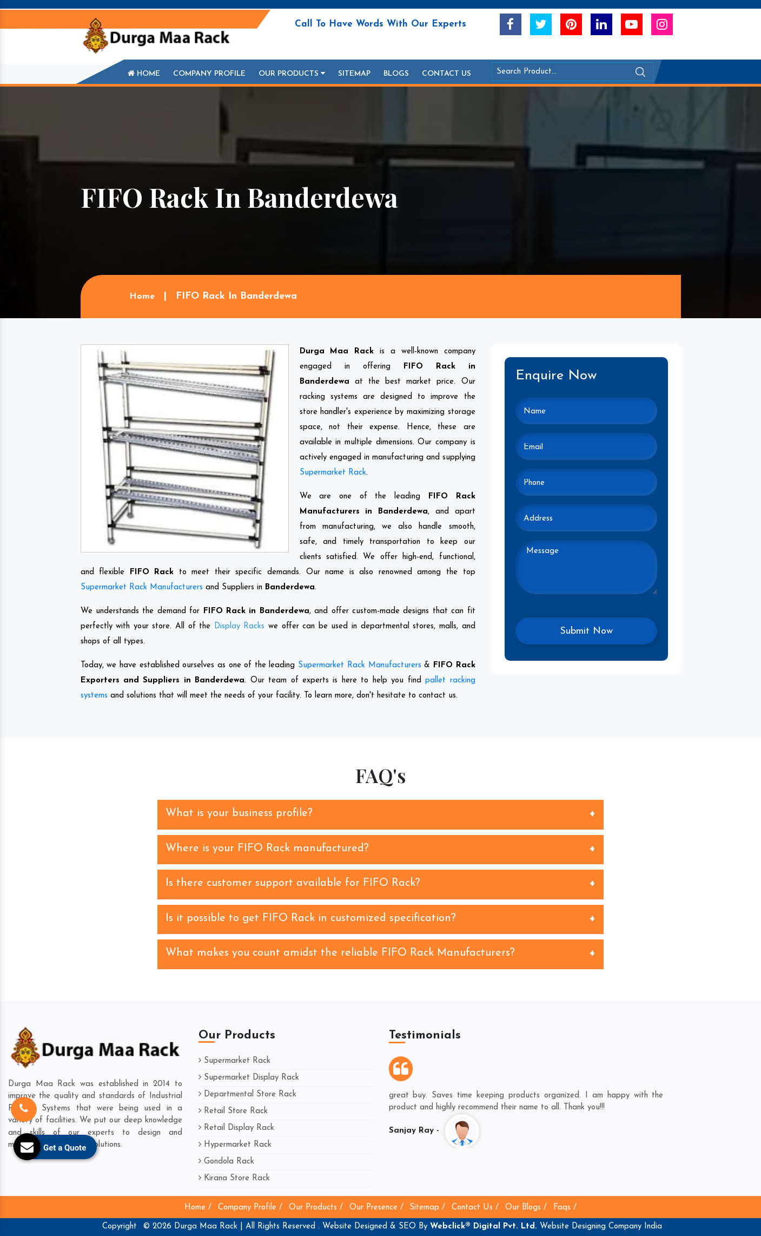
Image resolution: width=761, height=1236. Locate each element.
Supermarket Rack (333, 473)
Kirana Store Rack (234, 1178)
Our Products (292, 73)
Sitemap (354, 74)
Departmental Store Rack (247, 1094)
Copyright (119, 1226)
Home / (197, 1208)
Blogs (396, 74)
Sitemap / (427, 1208)
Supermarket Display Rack (248, 1078)
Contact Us (446, 74)
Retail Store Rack (233, 1111)
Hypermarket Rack (235, 1145)
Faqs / (565, 1208)
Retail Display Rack (236, 1128)
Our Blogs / (526, 1208)
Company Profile (209, 74)
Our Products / (316, 1208)
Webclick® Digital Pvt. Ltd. (483, 1226)
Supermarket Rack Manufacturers (142, 587)
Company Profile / (250, 1208)
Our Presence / (376, 1208)
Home (144, 73)
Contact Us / (475, 1208)
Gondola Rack (226, 1162)
